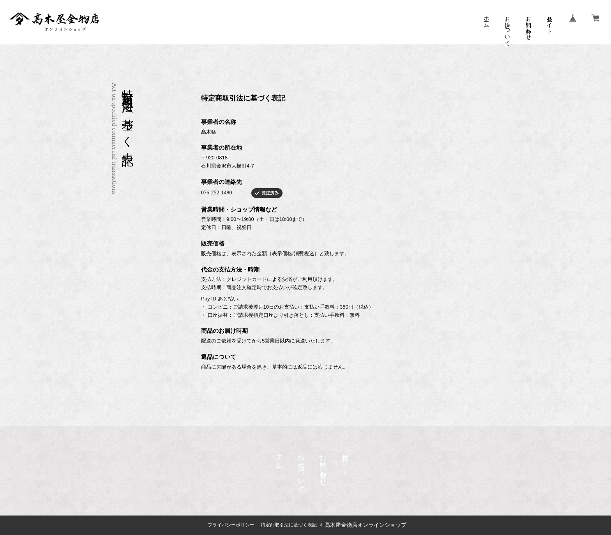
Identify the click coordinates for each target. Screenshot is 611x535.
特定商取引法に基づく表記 (289, 525)
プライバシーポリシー (231, 525)
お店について (506, 28)
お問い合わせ (528, 24)
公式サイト (549, 21)
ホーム (485, 18)
